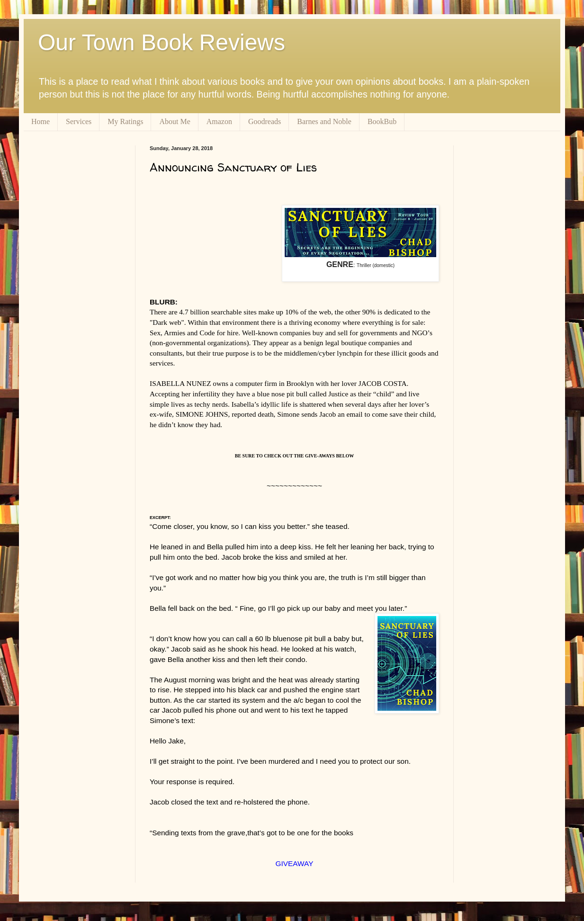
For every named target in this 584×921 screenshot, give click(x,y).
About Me (174, 121)
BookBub (382, 121)
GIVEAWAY (295, 863)
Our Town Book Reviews (161, 42)
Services (78, 121)
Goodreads (264, 121)
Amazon (219, 121)
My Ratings (125, 121)
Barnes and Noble (324, 121)
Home (40, 121)
